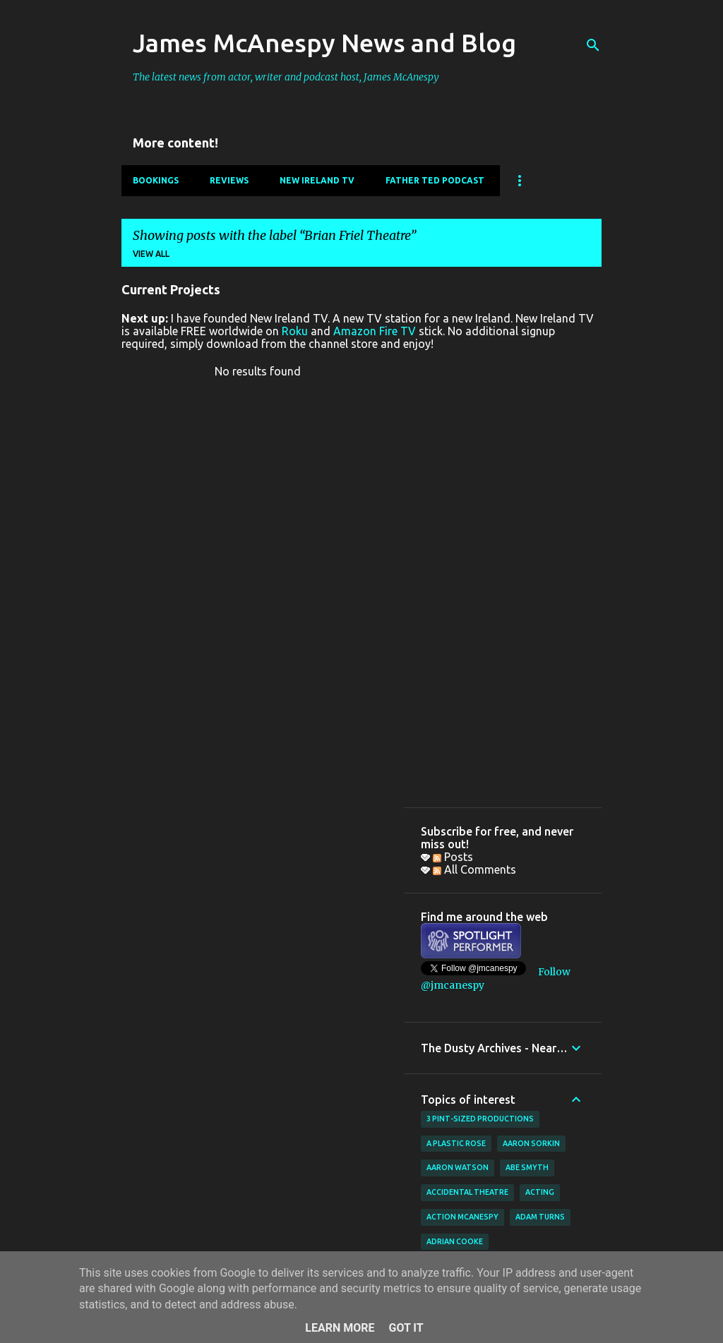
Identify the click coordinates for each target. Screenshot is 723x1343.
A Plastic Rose (456, 1143)
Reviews (229, 180)
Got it (405, 1328)
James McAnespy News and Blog (324, 42)
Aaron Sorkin (531, 1143)
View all (151, 253)
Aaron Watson (457, 1167)
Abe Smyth (527, 1167)
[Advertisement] (503, 578)
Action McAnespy (462, 1216)
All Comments (474, 869)
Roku (295, 331)
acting (539, 1192)
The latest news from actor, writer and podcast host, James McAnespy (286, 77)
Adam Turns (540, 1216)
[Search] (593, 45)
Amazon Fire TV (374, 331)
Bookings (156, 180)
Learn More (339, 1328)
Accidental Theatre (467, 1192)
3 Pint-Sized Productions (480, 1118)
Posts (453, 856)
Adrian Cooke (454, 1241)
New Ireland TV (317, 180)
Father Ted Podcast (435, 180)
